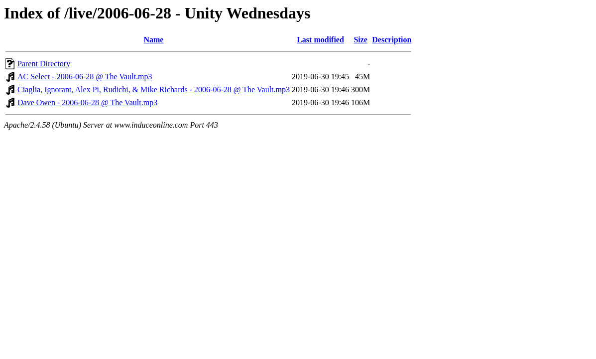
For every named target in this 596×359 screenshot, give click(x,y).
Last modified (320, 39)
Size (360, 39)
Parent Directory (43, 63)
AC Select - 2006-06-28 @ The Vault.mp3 (84, 76)
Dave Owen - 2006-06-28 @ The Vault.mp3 (87, 102)
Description (391, 39)
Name (153, 39)
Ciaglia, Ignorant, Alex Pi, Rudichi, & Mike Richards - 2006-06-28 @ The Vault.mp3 (153, 89)
